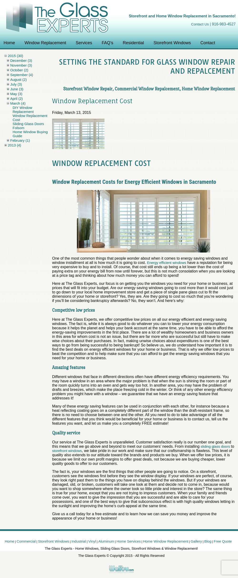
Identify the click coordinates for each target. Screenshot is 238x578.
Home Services (129, 541)
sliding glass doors (215, 446)
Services (84, 42)
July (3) (16, 84)
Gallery (196, 541)
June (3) (16, 89)
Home (9, 42)
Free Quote (223, 541)
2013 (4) (14, 145)
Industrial (78, 541)
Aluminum (106, 541)
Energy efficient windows (166, 263)
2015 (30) (15, 56)
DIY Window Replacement (23, 110)
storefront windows (67, 451)
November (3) (21, 65)
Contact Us (200, 24)
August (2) (18, 80)
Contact (207, 42)
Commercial (26, 541)
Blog (207, 541)
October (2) (19, 70)
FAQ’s (107, 42)
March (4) (17, 103)
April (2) (16, 99)
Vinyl (92, 541)
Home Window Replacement (165, 541)
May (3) (16, 94)
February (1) (20, 140)
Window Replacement (45, 42)
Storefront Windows (172, 42)
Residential (133, 42)
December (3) (21, 60)
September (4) (21, 75)
